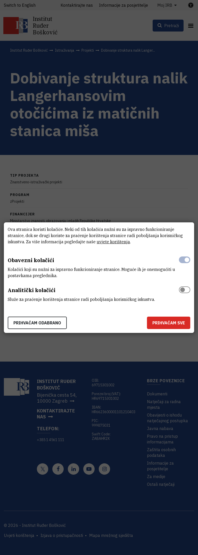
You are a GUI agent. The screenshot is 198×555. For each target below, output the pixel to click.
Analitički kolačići (31, 290)
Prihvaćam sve (168, 322)
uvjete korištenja (113, 241)
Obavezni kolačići (31, 260)
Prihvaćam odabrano (37, 322)
